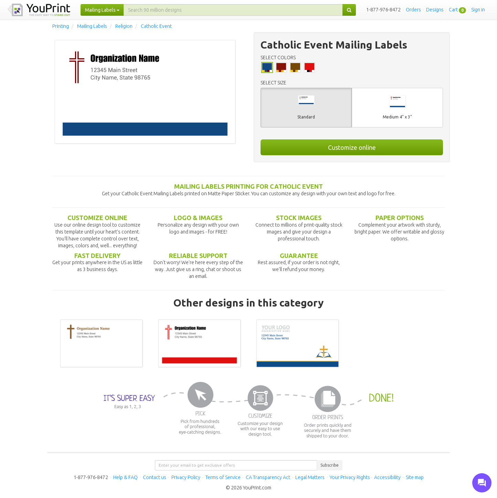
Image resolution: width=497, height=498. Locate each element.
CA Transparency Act (268, 477)
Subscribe (329, 465)
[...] (233, 10)
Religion (124, 26)
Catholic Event (156, 26)
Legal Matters (310, 477)
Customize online (352, 147)
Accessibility (387, 477)
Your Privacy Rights (350, 477)
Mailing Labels (92, 26)
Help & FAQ (125, 477)
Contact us (154, 477)
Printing (60, 26)
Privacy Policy (185, 477)
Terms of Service (223, 477)
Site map (415, 477)
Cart (453, 9)
